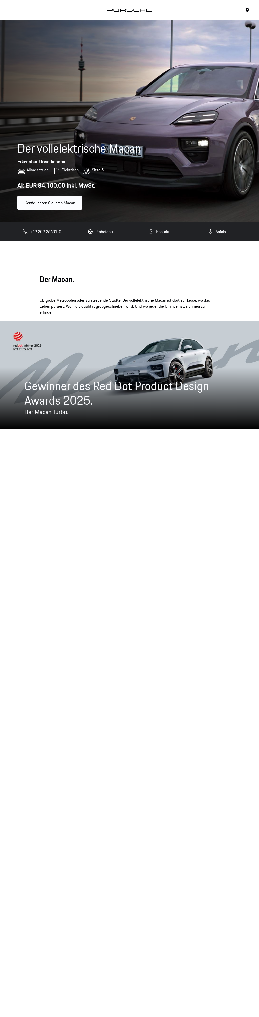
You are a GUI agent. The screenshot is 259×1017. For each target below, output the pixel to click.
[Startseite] (129, 10)
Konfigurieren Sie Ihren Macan (50, 203)
